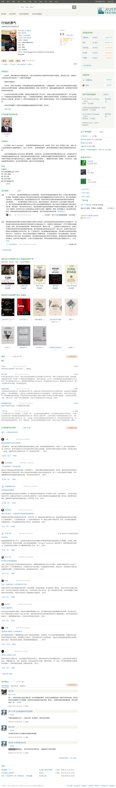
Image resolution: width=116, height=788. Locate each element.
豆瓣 (2, 1)
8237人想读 (86, 196)
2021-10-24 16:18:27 (26, 403)
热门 (2, 361)
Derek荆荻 (8, 463)
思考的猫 (8, 510)
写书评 (13, 64)
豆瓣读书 (9, 7)
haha (89, 180)
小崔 (6, 439)
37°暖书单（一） (86, 136)
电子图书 (12, 14)
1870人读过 (86, 193)
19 (5, 503)
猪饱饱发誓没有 (10, 486)
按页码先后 (14, 686)
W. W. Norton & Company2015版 (68, 533)
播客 (24, 1)
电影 (13, 1)
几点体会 (4, 537)
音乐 (19, 1)
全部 (19, 191)
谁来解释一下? (6, 770)
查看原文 (61, 211)
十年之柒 (4, 411)
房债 (70, 319)
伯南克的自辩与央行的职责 (10, 443)
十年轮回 (38, 347)
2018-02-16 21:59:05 (21, 411)
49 (5, 456)
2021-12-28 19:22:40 (20, 366)
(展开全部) (7, 109)
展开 (55, 398)
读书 (8, 1)
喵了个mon (12, 694)
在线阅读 (108, 79)
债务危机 (55, 286)
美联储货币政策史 (55, 347)
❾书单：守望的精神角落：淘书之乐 (92, 150)
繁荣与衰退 (39, 286)
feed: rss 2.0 (86, 218)
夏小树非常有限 (47, 770)
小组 (35, 1)
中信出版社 (27, 35)
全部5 (106, 94)
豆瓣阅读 (89, 80)
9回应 (14, 479)
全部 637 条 (17, 356)
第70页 (11, 691)
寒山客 (44, 776)
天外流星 (90, 161)
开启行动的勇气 (6, 608)
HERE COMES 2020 (8, 655)
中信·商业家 (27, 38)
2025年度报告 (37, 14)
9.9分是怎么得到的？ (8, 773)
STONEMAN (13, 244)
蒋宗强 (24, 33)
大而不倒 (23, 319)
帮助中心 (97, 786)
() (19, 702)
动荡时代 (23, 347)
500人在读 (85, 189)
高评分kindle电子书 (87, 139)
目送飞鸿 (8, 533)
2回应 (13, 573)
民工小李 (8, 557)
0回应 (15, 456)
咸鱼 (6, 581)
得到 (87, 85)
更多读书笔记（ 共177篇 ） (69, 758)
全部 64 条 (26, 428)
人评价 (69, 35)
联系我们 (84, 786)
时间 (51, 1)
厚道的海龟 (5, 389)
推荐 (75, 64)
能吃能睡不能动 (6, 403)
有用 (76, 366)
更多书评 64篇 (7, 674)
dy (43, 773)
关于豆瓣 (69, 786)
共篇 (20, 682)
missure (7, 604)
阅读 (40, 1)
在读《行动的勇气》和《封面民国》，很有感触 (16, 776)
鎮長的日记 (84, 143)
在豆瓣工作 (77, 786)
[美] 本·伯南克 (26, 30)
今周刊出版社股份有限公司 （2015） (94, 108)
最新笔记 (23, 686)
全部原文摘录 (7, 250)
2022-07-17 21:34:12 (23, 389)
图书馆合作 (104, 786)
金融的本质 (23, 286)
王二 (88, 170)
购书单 (3, 14)
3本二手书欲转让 (86, 205)
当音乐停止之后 (6, 319)
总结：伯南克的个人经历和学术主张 (14, 584)
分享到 (29, 64)
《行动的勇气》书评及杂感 (10, 466)
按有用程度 (5, 686)
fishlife (3, 366)
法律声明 (91, 786)
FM (46, 1)
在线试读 (108, 85)
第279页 (11, 727)
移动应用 (112, 786)
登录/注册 (110, 1)
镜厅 (7, 347)
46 (5, 479)
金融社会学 (84, 146)
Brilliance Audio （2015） (90, 123)
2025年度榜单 (24, 14)
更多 (8, 184)
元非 (10, 215)
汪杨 (6, 628)
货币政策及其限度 (7, 490)
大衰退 (70, 347)
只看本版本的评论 (12, 432)
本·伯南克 (7, 134)
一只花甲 (11, 715)
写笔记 (5, 64)
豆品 (56, 1)
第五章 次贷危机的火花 (17, 743)
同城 (30, 1)
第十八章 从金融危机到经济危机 (20, 711)
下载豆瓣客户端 (100, 1)
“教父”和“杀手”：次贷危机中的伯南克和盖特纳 (17, 514)
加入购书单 (22, 64)
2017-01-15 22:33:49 (21, 374)
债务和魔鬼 (38, 319)
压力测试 (8, 286)
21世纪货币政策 (71, 286)
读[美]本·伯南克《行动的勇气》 (12, 631)
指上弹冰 (4, 374)
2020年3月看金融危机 (9, 561)
